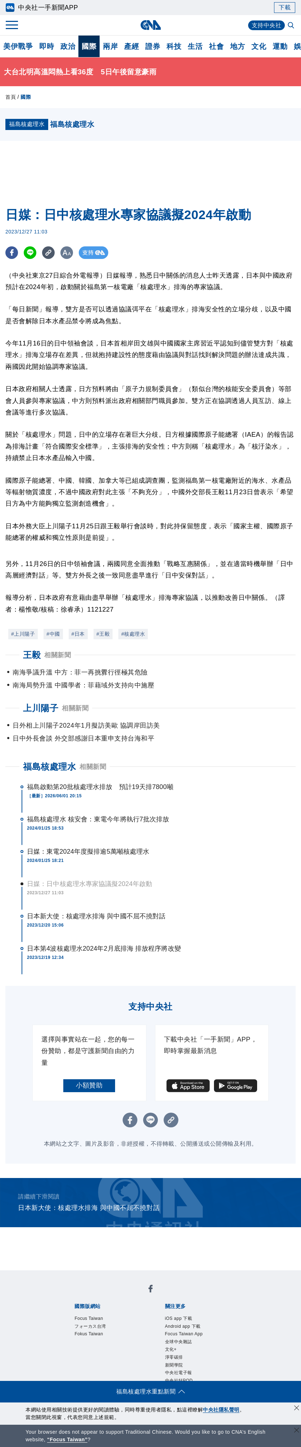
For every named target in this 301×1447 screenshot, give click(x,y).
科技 (174, 46)
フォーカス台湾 (90, 1326)
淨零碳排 (174, 1357)
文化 (258, 46)
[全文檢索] (292, 26)
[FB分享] (11, 252)
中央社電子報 (178, 1372)
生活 (195, 46)
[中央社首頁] (150, 25)
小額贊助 (89, 1085)
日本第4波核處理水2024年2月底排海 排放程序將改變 (104, 948)
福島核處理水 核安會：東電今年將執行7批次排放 (98, 819)
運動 (280, 46)
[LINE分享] (30, 252)
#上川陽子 (23, 634)
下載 (285, 7)
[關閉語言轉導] (296, 1431)
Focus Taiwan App (184, 1333)
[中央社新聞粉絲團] (151, 1289)
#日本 (78, 634)
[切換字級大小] (66, 252)
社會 (216, 46)
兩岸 (110, 46)
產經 (131, 46)
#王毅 (103, 634)
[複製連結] (48, 252)
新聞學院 (174, 1365)
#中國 (53, 634)
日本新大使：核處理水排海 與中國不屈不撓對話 (96, 916)
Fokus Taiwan (88, 1333)
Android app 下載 (183, 1326)
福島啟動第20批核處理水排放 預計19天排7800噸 (100, 786)
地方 (237, 46)
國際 (89, 46)
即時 (46, 46)
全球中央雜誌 (178, 1341)
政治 (67, 46)
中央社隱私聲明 (221, 1410)
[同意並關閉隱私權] (296, 1409)
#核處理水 (133, 634)
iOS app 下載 (178, 1318)
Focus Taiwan (88, 1318)
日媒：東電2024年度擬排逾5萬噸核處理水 (88, 851)
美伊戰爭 (18, 46)
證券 (152, 46)
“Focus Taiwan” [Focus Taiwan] (67, 1439)
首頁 (10, 97)
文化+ (171, 1349)
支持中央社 (267, 25)
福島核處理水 (49, 766)
